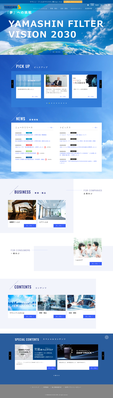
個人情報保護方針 (57, 387)
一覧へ (51, 127)
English (97, 5)
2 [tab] (55, 375)
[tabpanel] (35, 86)
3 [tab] (57, 375)
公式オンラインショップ (73, 2)
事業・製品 (53, 8)
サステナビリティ (76, 8)
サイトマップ (35, 387)
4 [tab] (59, 375)
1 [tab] (54, 375)
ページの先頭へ (107, 338)
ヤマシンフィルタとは (40, 8)
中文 (101, 5)
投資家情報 (88, 8)
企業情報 (98, 8)
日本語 (92, 5)
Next (100, 84)
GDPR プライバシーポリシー (73, 387)
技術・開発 (64, 8)
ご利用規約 (46, 387)
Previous (12, 84)
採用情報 (107, 8)
